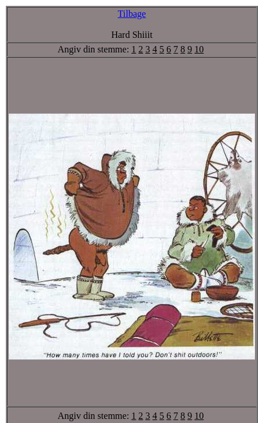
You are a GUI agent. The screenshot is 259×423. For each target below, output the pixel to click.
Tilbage (132, 14)
